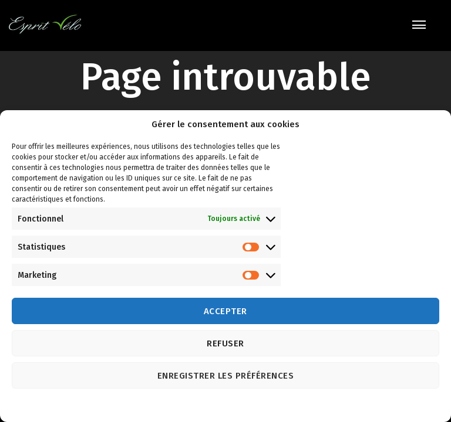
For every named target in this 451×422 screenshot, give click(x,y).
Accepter (225, 311)
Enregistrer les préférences (225, 375)
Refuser (225, 343)
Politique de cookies (213, 406)
